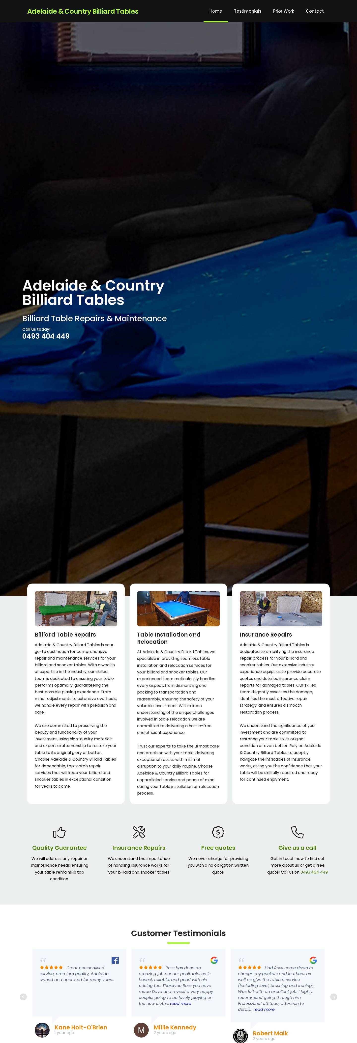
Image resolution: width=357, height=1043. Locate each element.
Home (215, 11)
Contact (315, 11)
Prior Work (283, 11)
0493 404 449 (46, 336)
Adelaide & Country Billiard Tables (82, 11)
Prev (23, 996)
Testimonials (247, 11)
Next (333, 996)
